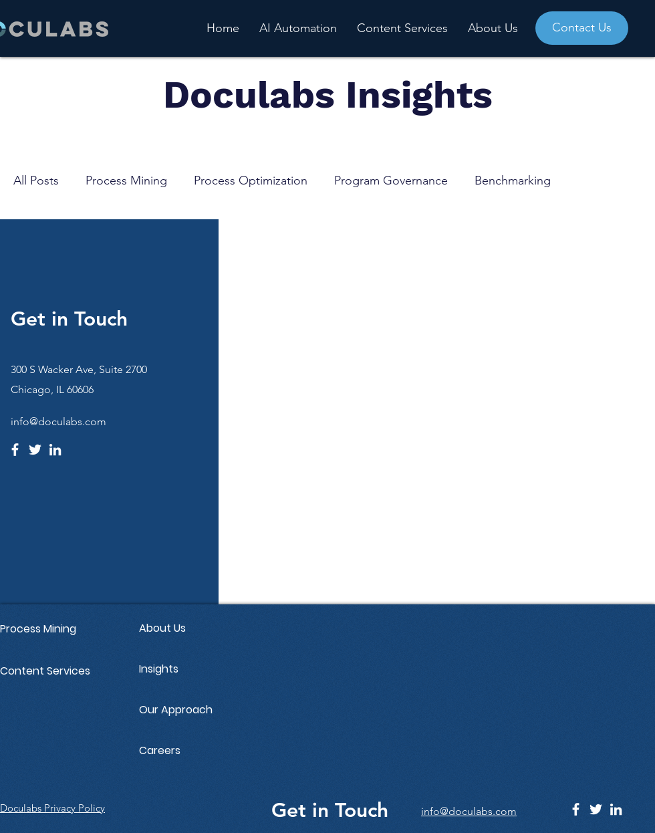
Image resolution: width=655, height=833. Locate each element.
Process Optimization (250, 180)
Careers (159, 750)
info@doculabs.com (58, 421)
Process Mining (126, 180)
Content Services (45, 671)
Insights (158, 669)
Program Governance (391, 180)
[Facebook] (15, 449)
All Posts (36, 180)
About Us (162, 628)
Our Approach (176, 709)
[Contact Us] (581, 28)
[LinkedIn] (55, 449)
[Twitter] (35, 449)
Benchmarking (513, 180)
